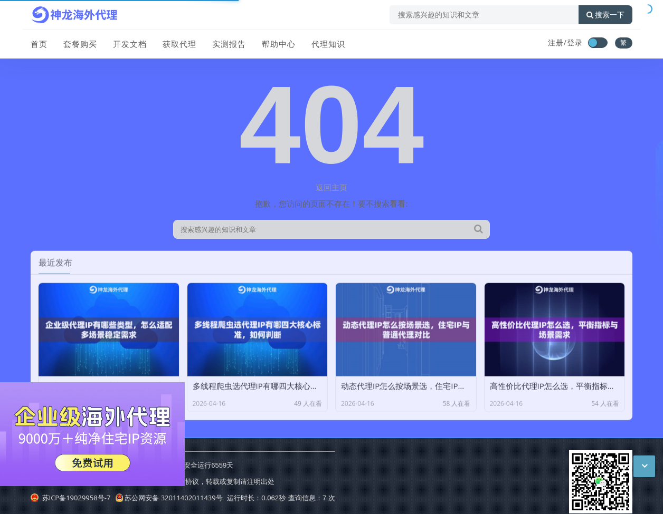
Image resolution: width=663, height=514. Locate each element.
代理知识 (328, 43)
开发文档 (130, 43)
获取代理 (179, 43)
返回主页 (331, 187)
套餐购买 (80, 43)
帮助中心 (279, 43)
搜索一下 (605, 15)
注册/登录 (565, 42)
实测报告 (229, 43)
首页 (39, 43)
